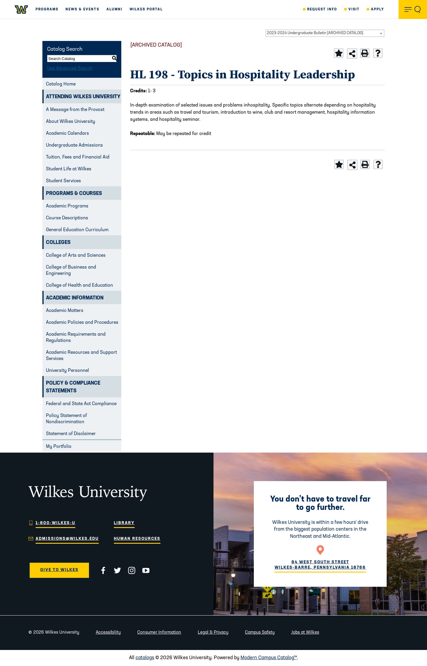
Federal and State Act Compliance (81, 404)
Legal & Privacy (213, 632)
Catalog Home (61, 84)
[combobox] (325, 33)
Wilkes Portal (146, 9)
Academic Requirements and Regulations (76, 337)
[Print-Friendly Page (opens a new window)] (364, 53)
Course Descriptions (67, 218)
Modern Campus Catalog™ (268, 657)
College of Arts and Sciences (76, 255)
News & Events (82, 9)
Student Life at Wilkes (68, 169)
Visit (354, 9)
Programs (47, 9)
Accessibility (108, 632)
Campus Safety (260, 632)
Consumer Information (159, 632)
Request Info (322, 9)
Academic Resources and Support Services (81, 355)
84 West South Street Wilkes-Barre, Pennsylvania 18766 (320, 565)
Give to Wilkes (59, 570)
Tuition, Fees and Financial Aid (77, 157)
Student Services (63, 181)
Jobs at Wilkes (305, 632)
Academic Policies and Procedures (82, 322)
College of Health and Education (79, 285)
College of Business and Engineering (71, 270)
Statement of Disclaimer (71, 434)
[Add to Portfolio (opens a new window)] (338, 53)
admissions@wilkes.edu (67, 539)
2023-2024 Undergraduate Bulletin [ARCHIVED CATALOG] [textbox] (315, 33)
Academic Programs (67, 206)
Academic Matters (64, 310)
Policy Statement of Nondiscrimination (66, 418)
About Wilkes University (70, 121)
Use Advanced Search (70, 68)
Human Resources (137, 539)
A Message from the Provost (75, 109)
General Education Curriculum (77, 230)
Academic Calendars (67, 133)
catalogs (145, 657)
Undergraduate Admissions (74, 145)
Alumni (114, 9)
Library (124, 523)
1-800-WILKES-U (55, 523)
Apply (377, 9)
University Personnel (67, 370)
